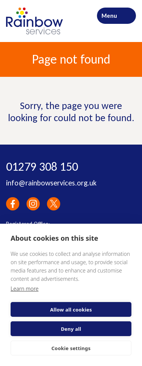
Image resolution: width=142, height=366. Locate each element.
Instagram (33, 203)
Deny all (71, 329)
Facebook (12, 203)
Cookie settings (71, 348)
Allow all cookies (71, 309)
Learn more (25, 288)
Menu (109, 15)
